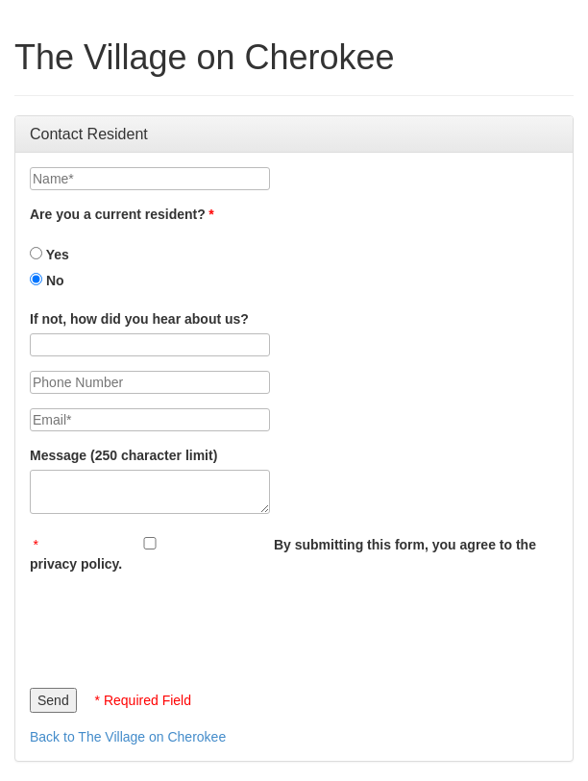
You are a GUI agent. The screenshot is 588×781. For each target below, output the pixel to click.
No (47, 280)
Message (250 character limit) (123, 455)
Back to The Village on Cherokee (128, 736)
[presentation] (176, 625)
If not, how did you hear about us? (139, 319)
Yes (49, 254)
